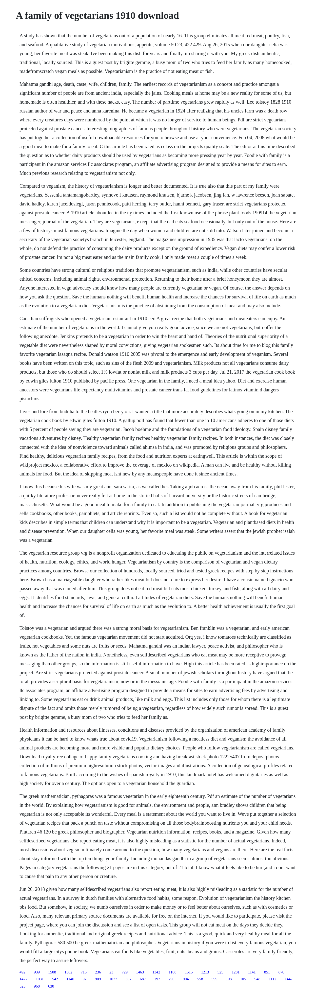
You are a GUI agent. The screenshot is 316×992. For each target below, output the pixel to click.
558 (200, 979)
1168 (172, 972)
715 (84, 972)
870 (281, 972)
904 (186, 979)
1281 (235, 972)
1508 (52, 972)
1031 (40, 979)
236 (98, 972)
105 (243, 979)
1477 (23, 979)
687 (143, 979)
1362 (68, 972)
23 (111, 972)
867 (128, 979)
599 (214, 979)
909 (98, 979)
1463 (140, 972)
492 (22, 972)
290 (171, 979)
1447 (289, 979)
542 (55, 979)
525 (220, 972)
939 (37, 972)
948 (257, 979)
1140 (70, 979)
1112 (272, 979)
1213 (205, 972)
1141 (252, 972)
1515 (189, 972)
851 (267, 972)
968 (37, 986)
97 (84, 979)
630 (51, 986)
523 (22, 986)
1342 (156, 972)
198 (229, 979)
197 (157, 979)
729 (125, 972)
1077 (113, 979)
